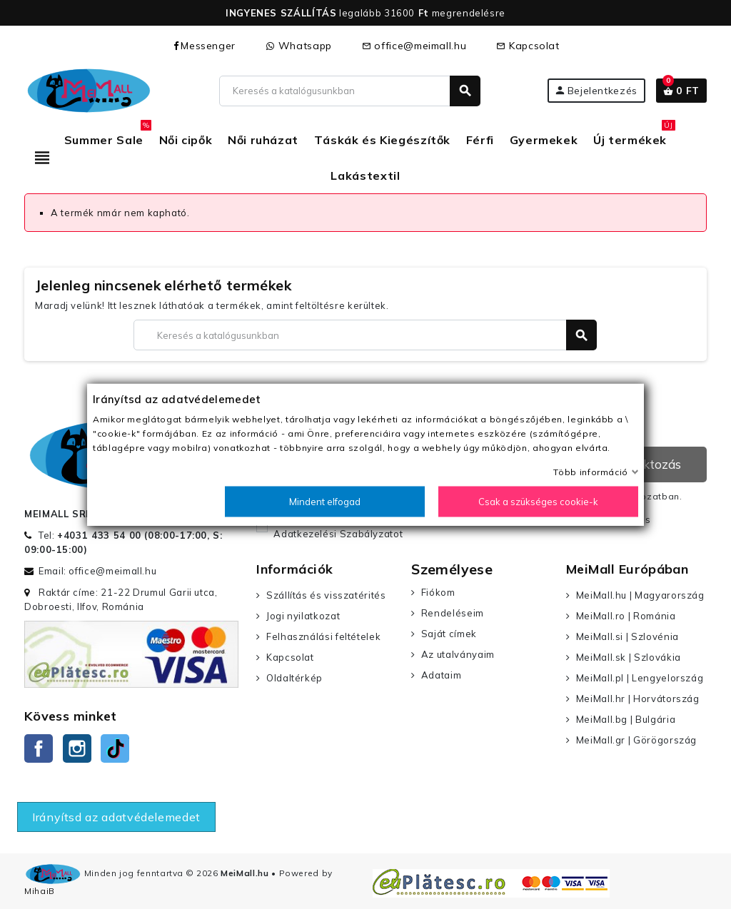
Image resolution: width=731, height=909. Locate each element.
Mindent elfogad (325, 501)
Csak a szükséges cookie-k (538, 501)
